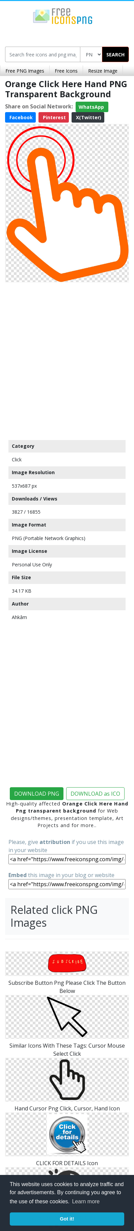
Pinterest (54, 117)
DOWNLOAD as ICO (95, 793)
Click (17, 459)
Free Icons (66, 71)
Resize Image (102, 71)
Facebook (20, 117)
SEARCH (115, 54)
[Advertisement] (67, 359)
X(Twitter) (88, 117)
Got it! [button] (67, 1219)
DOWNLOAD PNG (36, 793)
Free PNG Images (24, 71)
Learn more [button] (86, 1201)
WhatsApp (92, 107)
